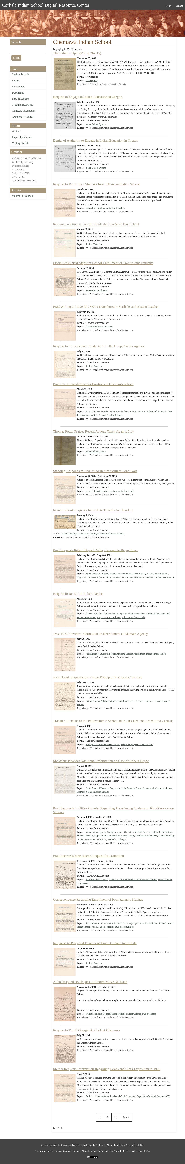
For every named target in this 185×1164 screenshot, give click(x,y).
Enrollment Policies (163, 832)
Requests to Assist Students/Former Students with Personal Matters (143, 577)
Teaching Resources (22, 104)
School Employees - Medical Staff (137, 744)
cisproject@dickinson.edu (24, 180)
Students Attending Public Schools (102, 613)
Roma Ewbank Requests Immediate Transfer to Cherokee (93, 510)
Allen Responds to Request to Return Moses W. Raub (90, 982)
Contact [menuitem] (179, 5)
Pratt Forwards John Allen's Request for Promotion (88, 856)
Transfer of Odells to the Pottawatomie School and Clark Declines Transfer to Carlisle (113, 721)
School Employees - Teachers (99, 326)
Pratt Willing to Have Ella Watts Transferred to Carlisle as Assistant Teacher (106, 306)
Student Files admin (22, 195)
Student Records (20, 74)
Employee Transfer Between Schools (107, 533)
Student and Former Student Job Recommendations (133, 879)
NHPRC (139, 1145)
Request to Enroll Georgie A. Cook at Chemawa (86, 1030)
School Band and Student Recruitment (127, 573)
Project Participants (22, 137)
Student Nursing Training (111, 415)
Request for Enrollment (96, 208)
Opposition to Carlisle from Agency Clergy (114, 835)
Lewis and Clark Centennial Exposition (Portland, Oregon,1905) (140, 1096)
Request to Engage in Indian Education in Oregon (87, 97)
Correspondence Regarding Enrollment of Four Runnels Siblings (98, 899)
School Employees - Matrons (75, 533)
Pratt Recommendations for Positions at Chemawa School (93, 384)
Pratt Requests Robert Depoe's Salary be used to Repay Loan (95, 550)
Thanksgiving (92, 80)
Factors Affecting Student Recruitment (127, 653)
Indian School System (96, 124)
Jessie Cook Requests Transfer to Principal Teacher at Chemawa (97, 677)
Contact (16, 131)
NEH (128, 1145)
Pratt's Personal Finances (97, 573)
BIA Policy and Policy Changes (111, 839)
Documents (18, 92)
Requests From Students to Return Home (122, 1014)
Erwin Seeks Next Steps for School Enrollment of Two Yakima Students (103, 263)
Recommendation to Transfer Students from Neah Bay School (96, 224)
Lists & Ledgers (20, 98)
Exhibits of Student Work (97, 1096)
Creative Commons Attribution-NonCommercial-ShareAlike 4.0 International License (103, 1151)
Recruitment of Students (97, 653)
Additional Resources (23, 116)
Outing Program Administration (100, 701)
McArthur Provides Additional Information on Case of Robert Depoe (101, 761)
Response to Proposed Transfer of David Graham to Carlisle (95, 943)
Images (16, 80)
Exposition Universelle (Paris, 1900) (94, 577)
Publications (18, 86)
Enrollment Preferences (146, 835)
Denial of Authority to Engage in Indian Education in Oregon (95, 140)
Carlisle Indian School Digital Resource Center (45, 5)
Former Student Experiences (99, 411)
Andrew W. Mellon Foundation (110, 1145)
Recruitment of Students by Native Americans (107, 923)
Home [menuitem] (168, 5)
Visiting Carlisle (20, 143)
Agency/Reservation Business (143, 923)
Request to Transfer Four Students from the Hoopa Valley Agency (99, 346)
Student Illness (149, 1014)
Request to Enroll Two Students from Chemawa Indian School (96, 184)
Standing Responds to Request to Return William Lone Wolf (95, 471)
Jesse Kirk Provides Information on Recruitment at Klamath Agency (100, 634)
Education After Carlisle (133, 617)
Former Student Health (123, 491)
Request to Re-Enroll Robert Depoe (78, 594)
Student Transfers (116, 208)
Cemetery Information (23, 110)
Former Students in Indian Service (129, 411)
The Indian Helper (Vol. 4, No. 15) (77, 53)
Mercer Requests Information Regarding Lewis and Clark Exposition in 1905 (106, 1069)
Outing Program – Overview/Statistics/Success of (130, 832)
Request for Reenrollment (109, 617)
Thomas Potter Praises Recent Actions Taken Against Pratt (93, 431)
